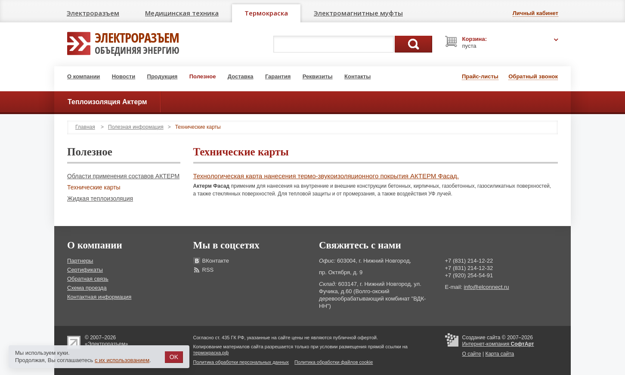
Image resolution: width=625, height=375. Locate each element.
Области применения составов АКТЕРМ (123, 176)
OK (174, 356)
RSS (208, 270)
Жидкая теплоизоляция (100, 198)
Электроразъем (93, 13)
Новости (124, 76)
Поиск (413, 44)
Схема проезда (87, 288)
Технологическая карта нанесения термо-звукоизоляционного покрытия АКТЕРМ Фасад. (326, 176)
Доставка (241, 76)
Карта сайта (499, 354)
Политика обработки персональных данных (241, 362)
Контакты (357, 76)
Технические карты (94, 187)
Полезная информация (136, 127)
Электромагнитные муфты (358, 13)
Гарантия (278, 76)
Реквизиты (318, 76)
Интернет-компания (498, 344)
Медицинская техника (182, 13)
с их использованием (122, 360)
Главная (85, 127)
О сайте (471, 354)
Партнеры (80, 260)
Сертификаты (85, 270)
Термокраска (266, 13)
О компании (83, 76)
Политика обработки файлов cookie (333, 362)
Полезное (202, 76)
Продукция (162, 76)
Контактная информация (99, 297)
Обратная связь (87, 279)
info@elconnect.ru (486, 287)
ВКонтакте (215, 260)
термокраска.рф (211, 352)
